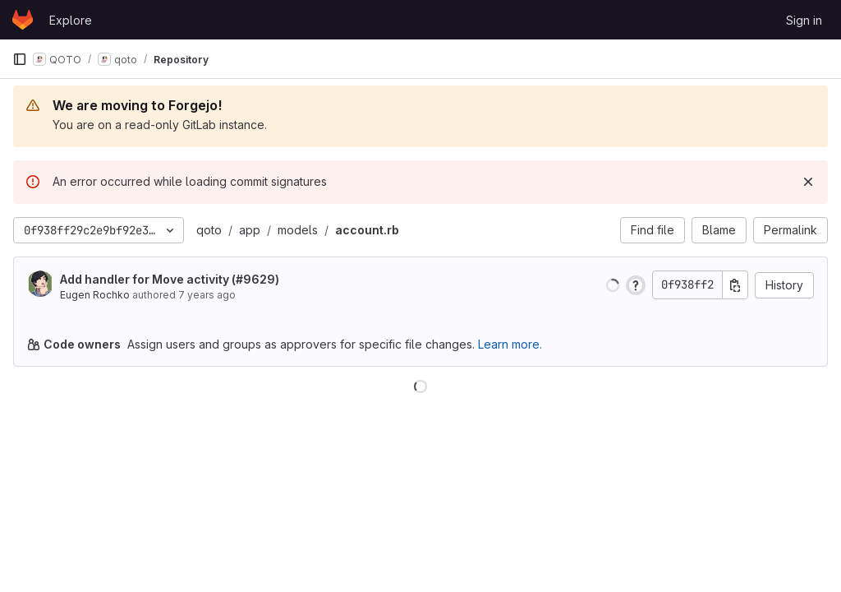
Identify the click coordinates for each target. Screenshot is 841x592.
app (249, 230)
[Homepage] (22, 20)
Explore (70, 20)
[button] (612, 285)
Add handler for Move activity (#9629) (169, 279)
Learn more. (510, 344)
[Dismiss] (808, 182)
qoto (209, 230)
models (298, 230)
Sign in (804, 20)
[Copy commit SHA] (735, 285)
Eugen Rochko (95, 295)
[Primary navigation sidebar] (20, 59)
